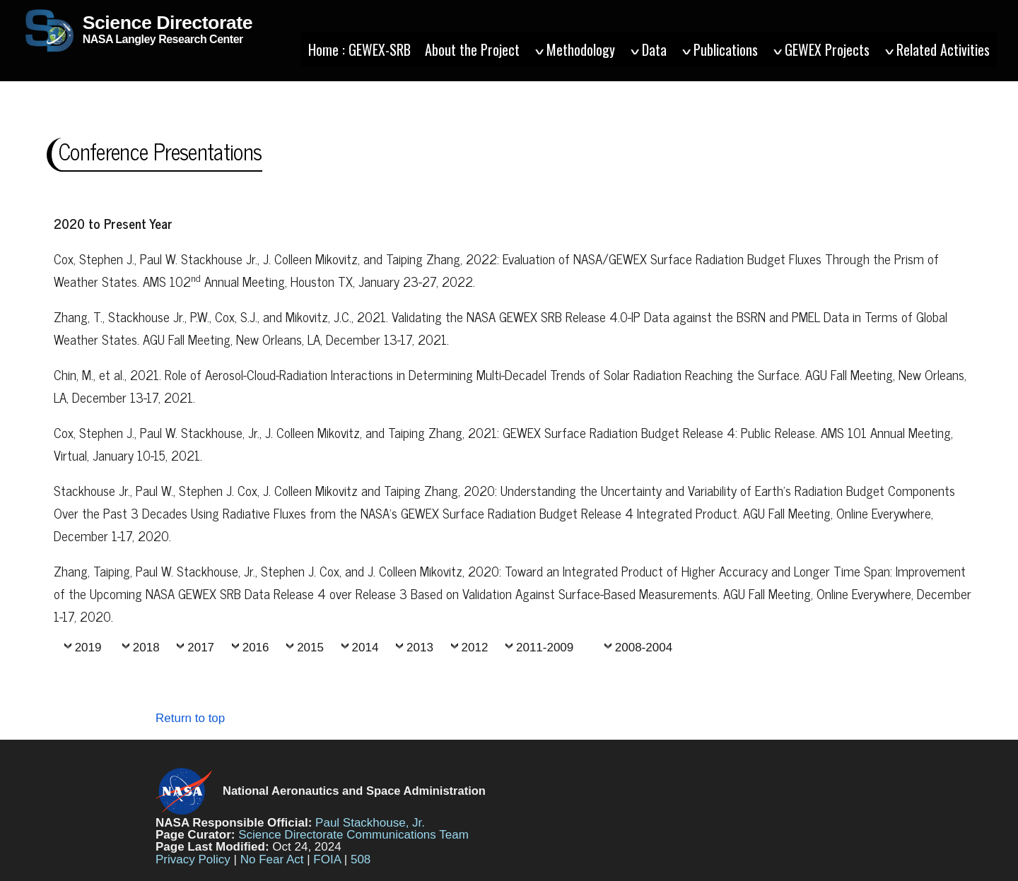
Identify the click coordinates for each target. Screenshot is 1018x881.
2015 (310, 647)
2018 (146, 647)
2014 (365, 647)
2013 (419, 647)
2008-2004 (643, 647)
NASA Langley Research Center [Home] (136, 39)
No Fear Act (272, 859)
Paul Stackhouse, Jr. (370, 822)
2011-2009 (544, 647)
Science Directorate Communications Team (353, 834)
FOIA (327, 859)
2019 (88, 647)
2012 (475, 647)
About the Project (472, 49)
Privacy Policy (193, 859)
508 (360, 859)
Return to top (190, 718)
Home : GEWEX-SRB (359, 49)
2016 (255, 647)
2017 (200, 647)
